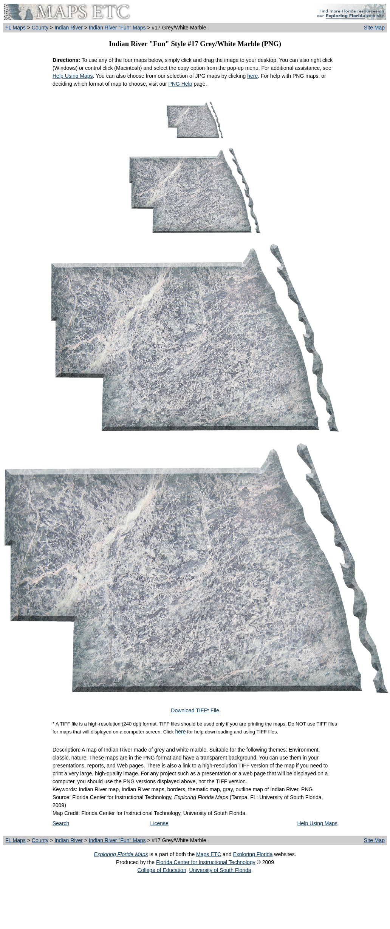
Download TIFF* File (195, 710)
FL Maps (15, 28)
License (159, 823)
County (40, 28)
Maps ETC (208, 854)
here (252, 76)
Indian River (68, 28)
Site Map (374, 28)
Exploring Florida (252, 854)
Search (61, 823)
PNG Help (180, 84)
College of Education (161, 870)
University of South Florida (220, 870)
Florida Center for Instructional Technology (205, 862)
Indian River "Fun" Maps (117, 28)
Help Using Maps (73, 76)
